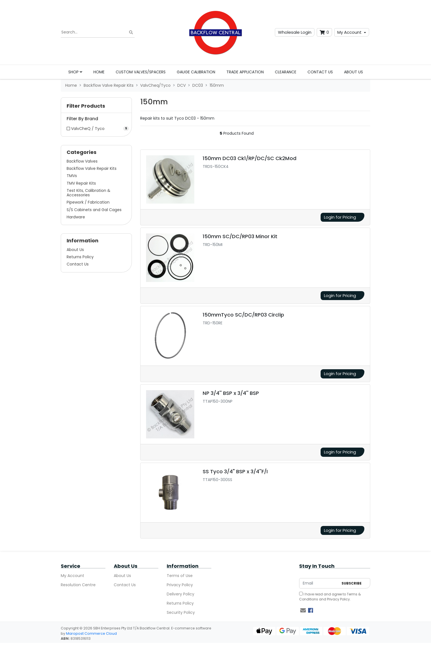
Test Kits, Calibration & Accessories (88, 193)
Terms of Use (180, 575)
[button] (96, 107)
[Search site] (131, 32)
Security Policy (181, 612)
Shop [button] (75, 72)
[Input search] (98, 32)
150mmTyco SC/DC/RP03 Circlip (243, 314)
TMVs (72, 175)
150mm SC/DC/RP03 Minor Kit (240, 236)
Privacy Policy (180, 585)
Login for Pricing (340, 217)
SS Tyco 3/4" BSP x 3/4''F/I (235, 471)
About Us (353, 72)
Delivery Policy (180, 594)
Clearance (285, 72)
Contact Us (320, 72)
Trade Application (245, 72)
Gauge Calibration (196, 72)
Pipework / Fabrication (88, 202)
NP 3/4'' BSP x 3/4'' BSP (231, 393)
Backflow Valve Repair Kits (92, 168)
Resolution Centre (78, 585)
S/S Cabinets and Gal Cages (94, 210)
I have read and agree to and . (330, 597)
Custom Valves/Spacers (141, 72)
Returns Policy (80, 257)
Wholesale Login (294, 32)
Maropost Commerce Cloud (91, 633)
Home (99, 72)
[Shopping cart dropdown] (324, 32)
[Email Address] (318, 583)
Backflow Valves (82, 161)
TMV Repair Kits (81, 183)
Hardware (76, 217)
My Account (349, 32)
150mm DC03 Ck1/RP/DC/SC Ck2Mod (250, 158)
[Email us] (303, 610)
